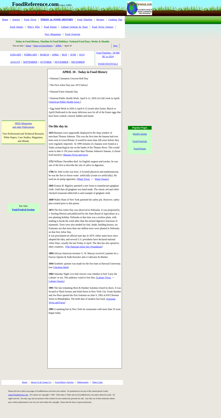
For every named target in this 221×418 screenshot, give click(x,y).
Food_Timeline (84, 19)
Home (5, 19)
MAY (64, 54)
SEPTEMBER (30, 62)
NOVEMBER (61, 62)
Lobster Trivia (104, 277)
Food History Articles (64, 382)
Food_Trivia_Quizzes (102, 27)
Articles (16, 19)
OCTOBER (46, 62)
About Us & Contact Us (41, 382)
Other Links (97, 382)
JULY (82, 54)
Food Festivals (140, 141)
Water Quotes (101, 179)
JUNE (73, 54)
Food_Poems (50, 27)
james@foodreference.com (18, 395)
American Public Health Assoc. (64, 102)
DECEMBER (78, 62)
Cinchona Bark (60, 267)
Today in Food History (43, 46)
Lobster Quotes (56, 281)
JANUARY (15, 54)
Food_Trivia (30, 19)
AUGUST (15, 62)
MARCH (44, 54)
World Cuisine (140, 134)
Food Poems (140, 148)
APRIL (59, 46)
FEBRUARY (30, 54)
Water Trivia (84, 179)
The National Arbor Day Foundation (84, 246)
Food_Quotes (16, 27)
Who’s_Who (33, 27)
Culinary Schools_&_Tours (74, 27)
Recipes (100, 19)
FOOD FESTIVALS (108, 64)
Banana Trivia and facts (75, 155)
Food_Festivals (72, 34)
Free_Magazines (53, 34)
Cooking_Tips (115, 19)
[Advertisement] (23, 88)
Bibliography (83, 382)
